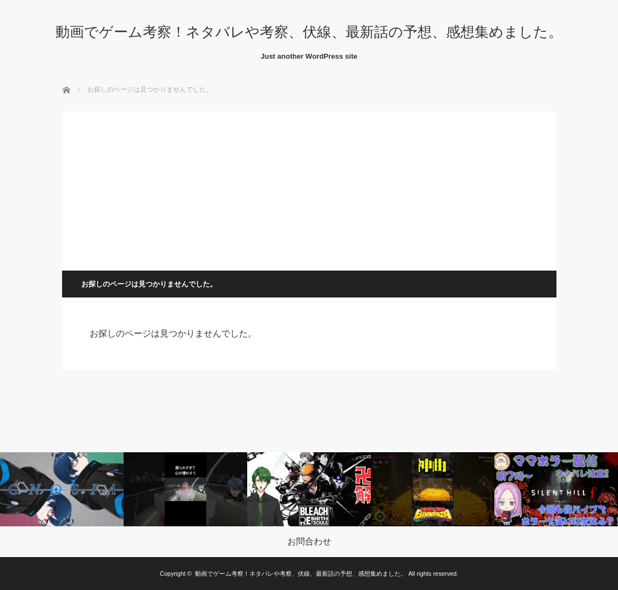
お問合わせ (309, 541)
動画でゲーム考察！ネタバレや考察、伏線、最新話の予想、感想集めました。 (309, 32)
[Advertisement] (309, 188)
